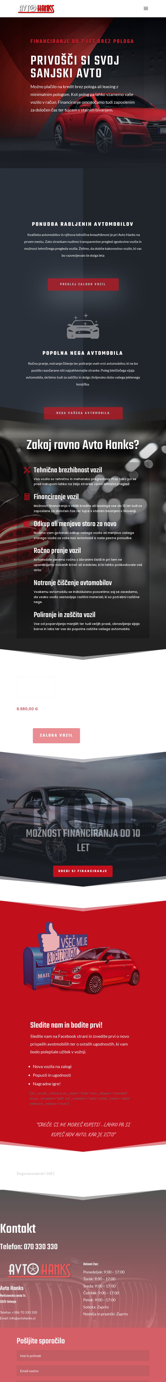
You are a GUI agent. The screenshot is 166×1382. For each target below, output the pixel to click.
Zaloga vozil (112, 134)
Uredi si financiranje (82, 871)
